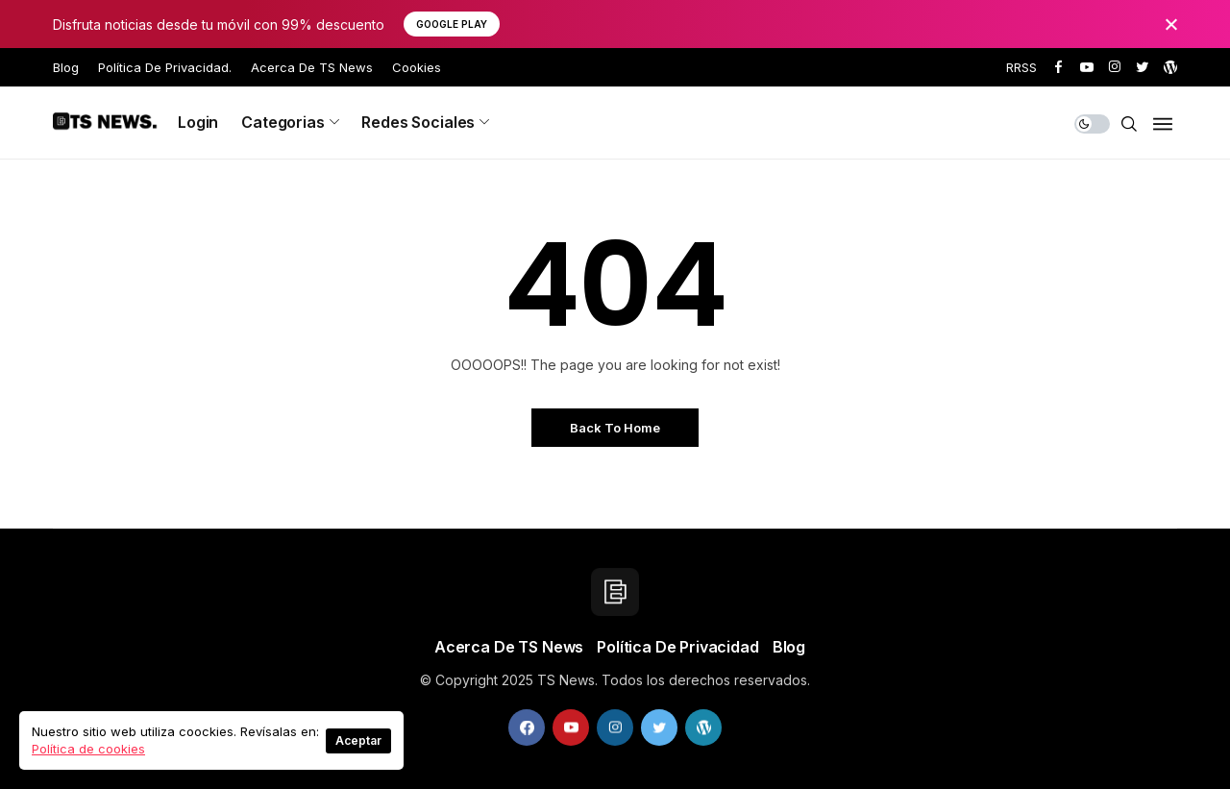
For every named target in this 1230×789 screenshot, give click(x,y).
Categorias (282, 122)
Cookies (416, 67)
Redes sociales (418, 122)
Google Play (451, 24)
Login (198, 122)
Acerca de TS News (312, 67)
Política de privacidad (677, 646)
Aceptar (358, 740)
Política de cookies (88, 748)
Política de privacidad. (165, 67)
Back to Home (615, 427)
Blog (66, 67)
